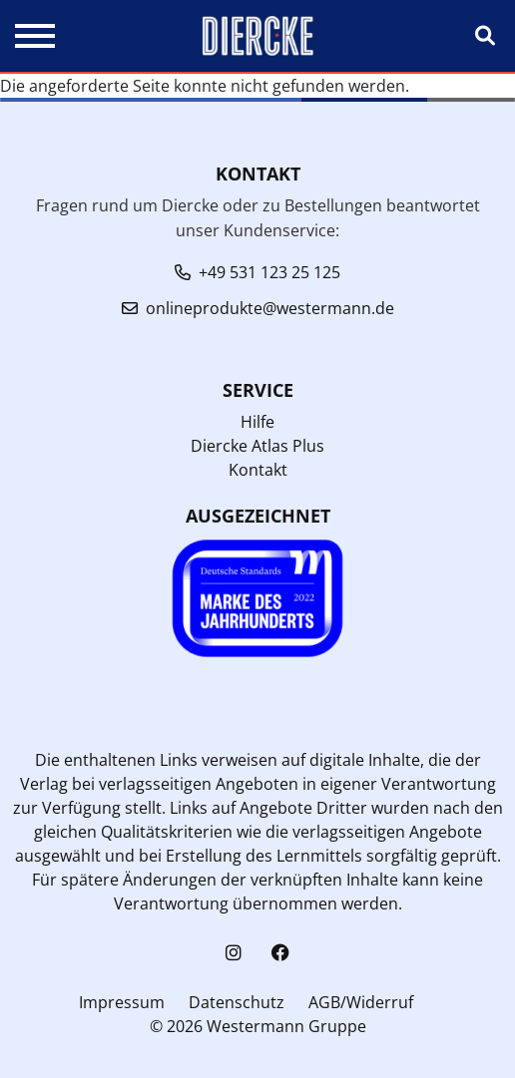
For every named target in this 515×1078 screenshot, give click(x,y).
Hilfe (257, 422)
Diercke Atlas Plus (257, 446)
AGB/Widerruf (360, 1002)
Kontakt (258, 470)
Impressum (122, 1002)
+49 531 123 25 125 (269, 272)
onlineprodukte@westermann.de (270, 308)
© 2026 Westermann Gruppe (258, 1026)
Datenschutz (236, 1002)
